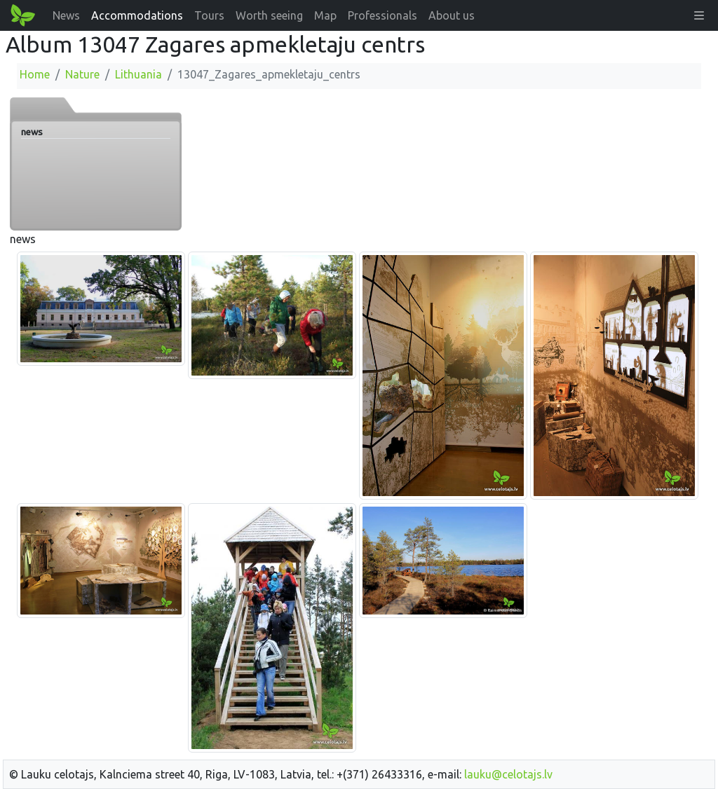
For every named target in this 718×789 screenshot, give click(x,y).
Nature (82, 74)
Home (35, 74)
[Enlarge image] (101, 307)
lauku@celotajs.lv (508, 774)
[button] (699, 15)
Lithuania (138, 74)
